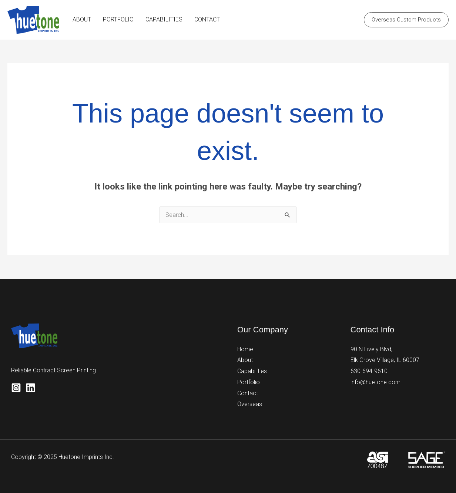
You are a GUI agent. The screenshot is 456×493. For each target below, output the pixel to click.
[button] (406, 19)
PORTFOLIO (118, 19)
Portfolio (248, 382)
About (245, 359)
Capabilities (252, 371)
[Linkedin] (31, 388)
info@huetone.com (375, 382)
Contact (247, 393)
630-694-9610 (369, 371)
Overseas (249, 404)
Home (245, 349)
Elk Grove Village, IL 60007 (385, 359)
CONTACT (207, 19)
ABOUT (82, 19)
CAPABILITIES (163, 19)
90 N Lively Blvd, (371, 349)
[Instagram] (16, 388)
